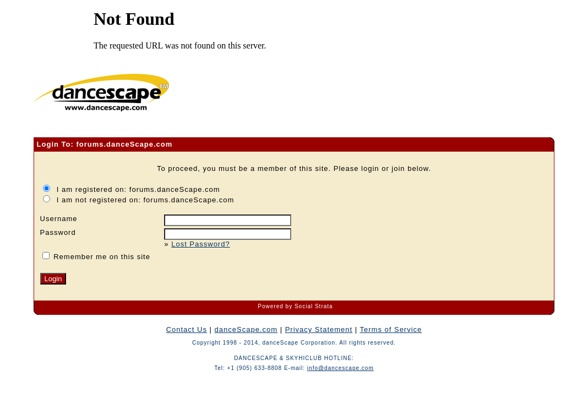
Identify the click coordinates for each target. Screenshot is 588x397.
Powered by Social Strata (295, 306)
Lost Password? (200, 244)
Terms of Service (391, 329)
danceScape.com (246, 329)
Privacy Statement (319, 329)
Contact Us (186, 329)
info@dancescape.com (340, 368)
